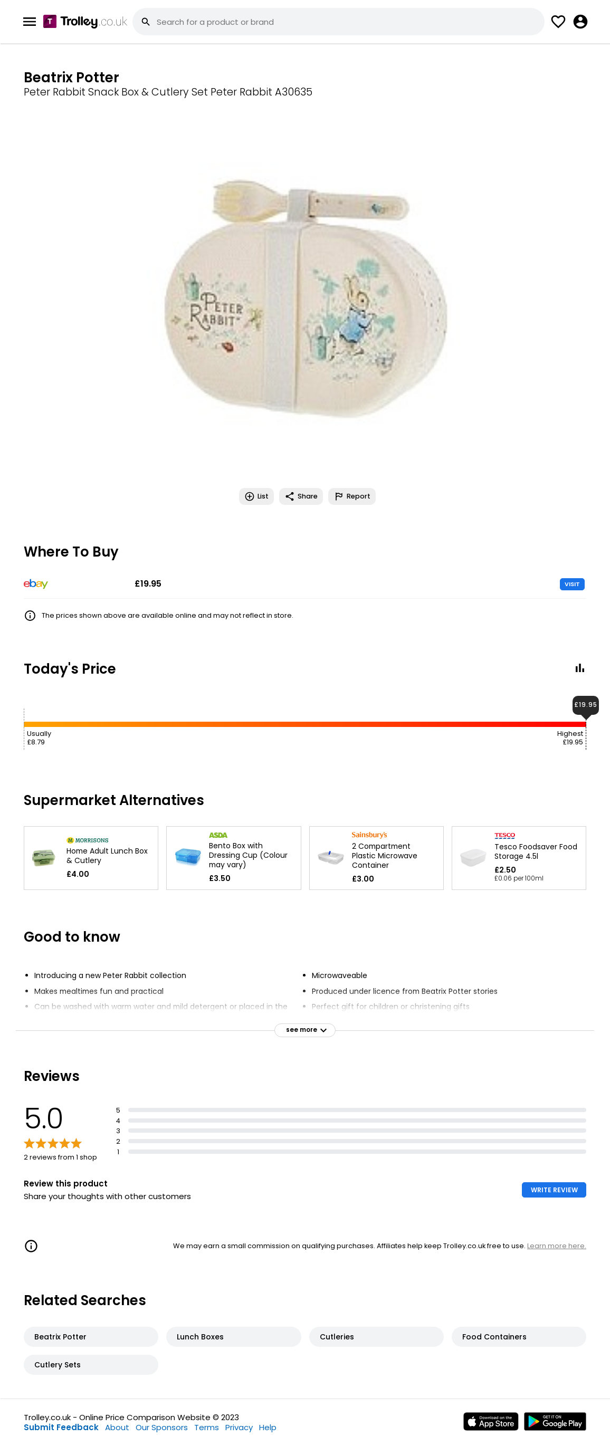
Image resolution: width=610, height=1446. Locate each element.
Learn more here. (556, 1246)
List (256, 496)
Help (268, 1427)
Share (301, 496)
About (117, 1427)
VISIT (572, 584)
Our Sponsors (162, 1427)
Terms (206, 1427)
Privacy (239, 1427)
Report (351, 496)
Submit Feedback (61, 1427)
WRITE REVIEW (554, 1189)
